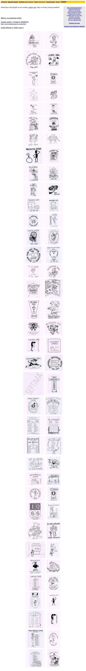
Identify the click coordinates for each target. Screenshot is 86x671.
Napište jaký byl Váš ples (74, 15)
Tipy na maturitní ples (74, 20)
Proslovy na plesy (74, 17)
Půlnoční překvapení (74, 18)
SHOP (63, 2)
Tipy (40, 2)
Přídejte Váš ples (74, 23)
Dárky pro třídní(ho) (74, 9)
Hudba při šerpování (74, 11)
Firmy (43, 2)
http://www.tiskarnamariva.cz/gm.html (13, 24)
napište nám (32, 7)
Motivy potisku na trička (74, 12)
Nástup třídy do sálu (74, 14)
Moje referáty (29, 2)
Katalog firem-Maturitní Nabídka (74, 26)
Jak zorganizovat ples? (74, 8)
